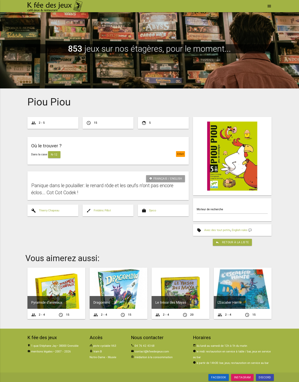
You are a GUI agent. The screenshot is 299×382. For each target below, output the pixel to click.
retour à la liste (232, 242)
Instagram (242, 377)
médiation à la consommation (154, 357)
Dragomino (101, 302)
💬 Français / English (165, 178)
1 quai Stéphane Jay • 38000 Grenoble (55, 345)
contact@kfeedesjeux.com (152, 351)
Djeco (152, 210)
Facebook (218, 377)
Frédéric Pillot (102, 210)
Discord (265, 377)
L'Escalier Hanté (230, 302)
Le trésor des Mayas (170, 302)
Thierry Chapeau (49, 210)
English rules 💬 (242, 230)
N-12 (54, 154)
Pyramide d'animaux (46, 302)
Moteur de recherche (210, 209)
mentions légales (42, 351)
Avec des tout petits (217, 230)
